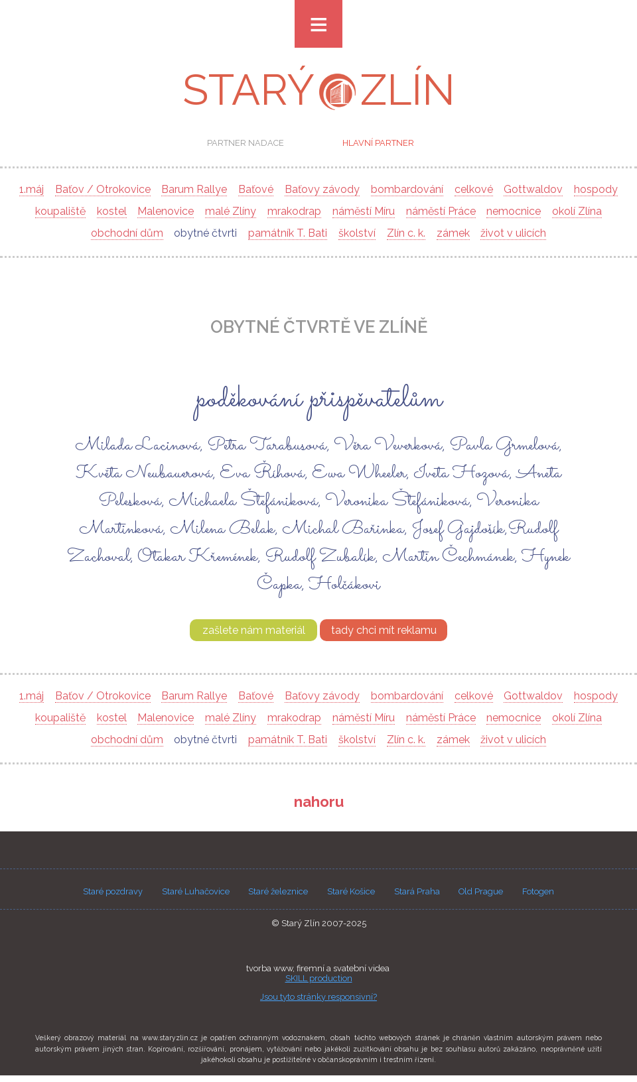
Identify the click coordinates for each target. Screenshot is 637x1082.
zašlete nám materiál (253, 630)
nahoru (319, 801)
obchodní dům (127, 233)
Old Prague (481, 891)
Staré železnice (278, 891)
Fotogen (538, 891)
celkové (474, 189)
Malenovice (165, 211)
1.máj (31, 189)
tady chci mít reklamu (384, 630)
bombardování (407, 189)
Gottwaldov (533, 189)
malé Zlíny (230, 211)
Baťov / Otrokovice (103, 189)
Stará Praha (417, 891)
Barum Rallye (194, 189)
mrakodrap (294, 211)
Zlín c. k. (406, 233)
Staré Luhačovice (196, 891)
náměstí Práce (441, 211)
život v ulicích (513, 233)
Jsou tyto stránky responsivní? (318, 997)
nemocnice (513, 211)
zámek (453, 233)
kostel (112, 211)
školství (357, 233)
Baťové (255, 189)
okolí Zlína (577, 211)
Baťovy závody (322, 189)
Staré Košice (351, 891)
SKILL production (318, 978)
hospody (596, 189)
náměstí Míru (363, 211)
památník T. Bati (287, 233)
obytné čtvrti (205, 233)
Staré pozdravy (113, 891)
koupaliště (60, 211)
